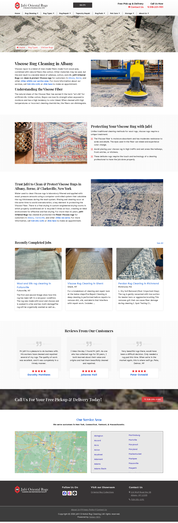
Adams (97, 465)
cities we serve (63, 219)
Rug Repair (64, 13)
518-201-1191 (155, 7)
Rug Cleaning (30, 13)
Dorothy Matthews (39, 376)
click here (47, 85)
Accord (97, 442)
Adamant (98, 461)
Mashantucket (135, 455)
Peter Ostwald (139, 376)
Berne (79, 79)
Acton (97, 451)
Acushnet (98, 456)
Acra (96, 446)
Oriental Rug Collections (102, 493)
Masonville (133, 465)
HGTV (83, 5)
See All (160, 244)
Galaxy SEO (94, 518)
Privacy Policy (88, 511)
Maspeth (133, 469)
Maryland (133, 451)
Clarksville (40, 219)
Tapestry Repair (83, 13)
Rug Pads (99, 13)
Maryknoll (133, 446)
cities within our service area (35, 82)
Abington (98, 437)
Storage (128, 13)
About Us (143, 13)
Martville (133, 441)
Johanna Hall (89, 376)
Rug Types (47, 13)
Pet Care (114, 13)
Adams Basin (100, 470)
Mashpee (133, 460)
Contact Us (136, 7)
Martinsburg (134, 436)
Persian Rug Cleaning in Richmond (138, 284)
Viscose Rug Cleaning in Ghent (85, 284)
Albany (71, 79)
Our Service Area (89, 421)
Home (17, 13)
